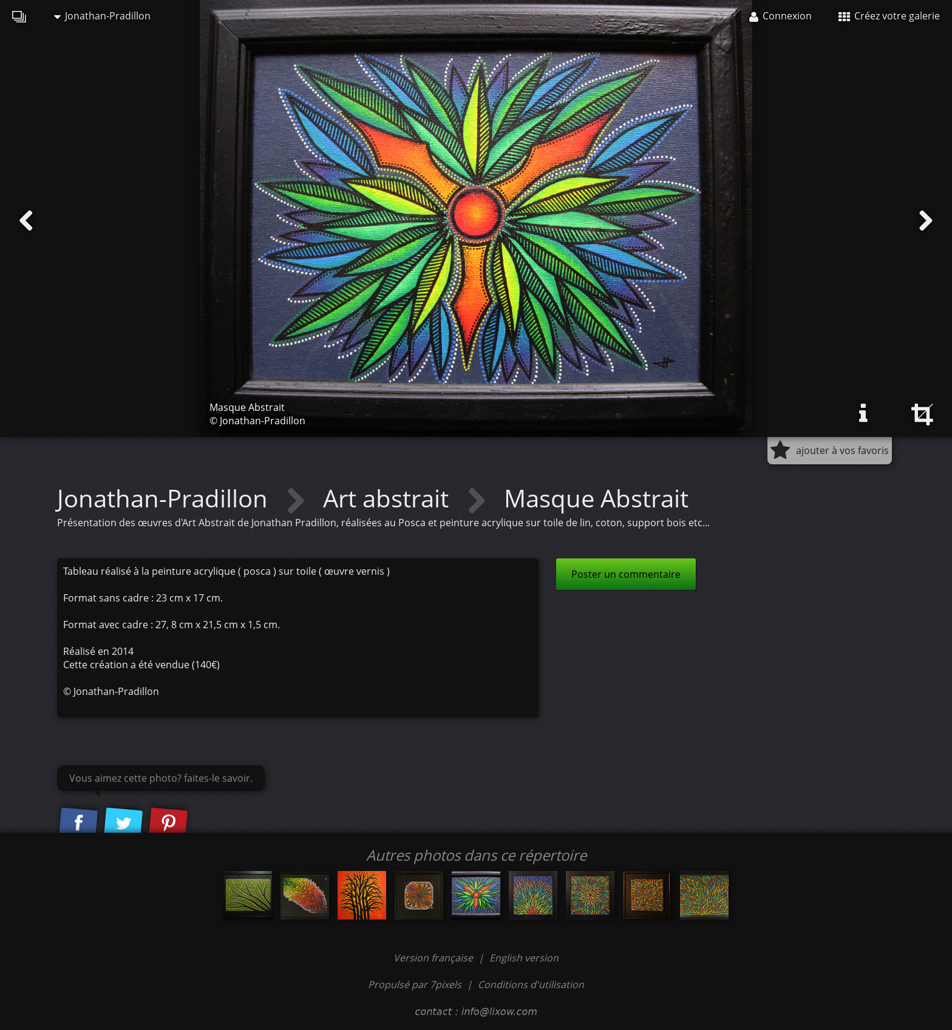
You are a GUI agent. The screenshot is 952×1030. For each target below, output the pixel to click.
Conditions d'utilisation (531, 984)
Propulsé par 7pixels (414, 984)
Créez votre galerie (889, 15)
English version (524, 957)
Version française (434, 957)
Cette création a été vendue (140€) (141, 664)
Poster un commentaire (626, 574)
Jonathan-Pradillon (102, 15)
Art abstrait (389, 498)
